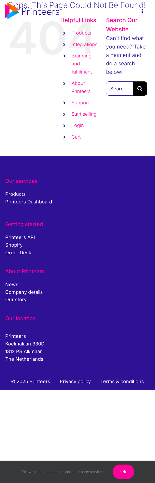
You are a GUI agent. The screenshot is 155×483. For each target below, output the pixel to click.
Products (81, 33)
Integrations (84, 44)
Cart (76, 137)
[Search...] (119, 88)
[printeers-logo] (32, 5)
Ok (123, 471)
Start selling (84, 114)
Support (80, 102)
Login (78, 125)
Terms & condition (120, 381)
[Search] (140, 88)
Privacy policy (75, 381)
